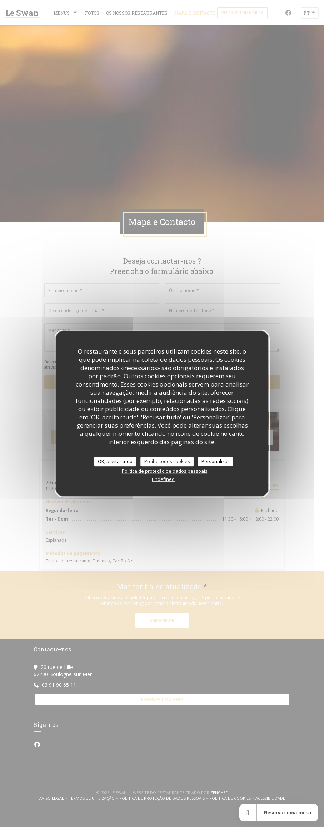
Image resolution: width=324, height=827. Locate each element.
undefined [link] (163, 479)
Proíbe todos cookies (167, 461)
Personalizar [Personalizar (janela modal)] (215, 461)
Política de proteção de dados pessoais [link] (165, 471)
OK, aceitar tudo (115, 461)
